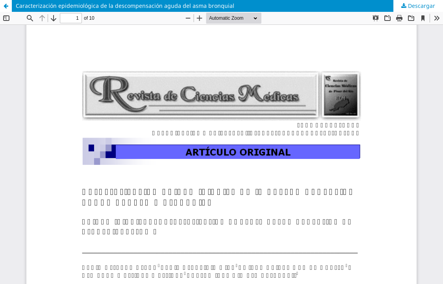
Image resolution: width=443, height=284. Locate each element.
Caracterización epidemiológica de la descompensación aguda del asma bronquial (125, 5)
